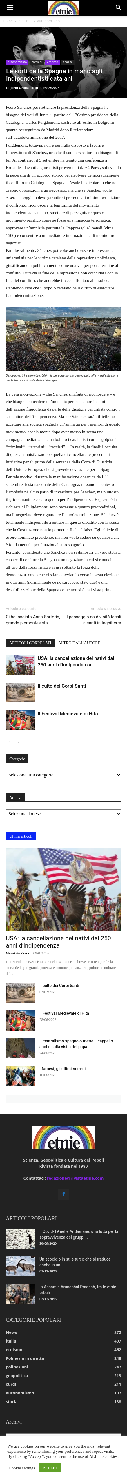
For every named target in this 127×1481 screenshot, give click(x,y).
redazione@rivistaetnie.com (75, 1178)
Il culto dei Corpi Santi (62, 686)
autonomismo (48, 20)
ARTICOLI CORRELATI (30, 643)
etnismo (24, 20)
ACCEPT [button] (50, 1468)
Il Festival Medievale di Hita (68, 713)
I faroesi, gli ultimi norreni (62, 1068)
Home (8, 20)
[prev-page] (9, 741)
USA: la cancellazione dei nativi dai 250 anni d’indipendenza (58, 942)
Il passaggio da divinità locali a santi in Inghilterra (93, 620)
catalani (37, 62)
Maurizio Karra (18, 953)
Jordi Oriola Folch (24, 87)
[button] (10, 8)
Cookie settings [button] (22, 1468)
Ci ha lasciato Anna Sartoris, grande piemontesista (33, 620)
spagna (68, 62)
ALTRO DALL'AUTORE (79, 643)
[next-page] (18, 741)
